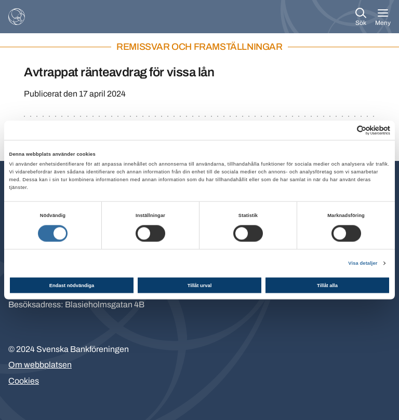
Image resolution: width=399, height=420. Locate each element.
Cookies (23, 380)
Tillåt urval (200, 285)
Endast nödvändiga (71, 285)
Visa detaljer (362, 263)
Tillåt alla (327, 285)
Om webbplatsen (40, 364)
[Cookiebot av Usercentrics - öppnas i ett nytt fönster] (344, 130)
